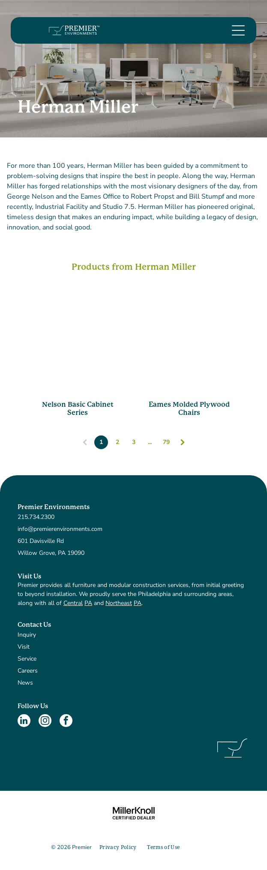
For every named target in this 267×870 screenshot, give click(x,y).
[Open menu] (238, 30)
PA (88, 603)
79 (166, 442)
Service (27, 659)
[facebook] (66, 721)
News (25, 683)
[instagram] (45, 721)
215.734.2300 (36, 517)
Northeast (118, 603)
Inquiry (27, 635)
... (150, 442)
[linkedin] (24, 721)
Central (73, 603)
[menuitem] (118, 847)
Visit (24, 647)
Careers (28, 671)
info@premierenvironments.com (60, 529)
